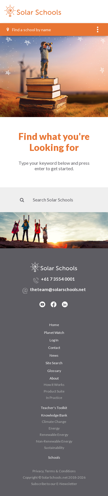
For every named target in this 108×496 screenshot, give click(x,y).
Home (54, 325)
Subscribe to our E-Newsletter (54, 484)
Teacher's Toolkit (54, 408)
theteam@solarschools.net (58, 289)
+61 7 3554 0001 (58, 279)
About (54, 378)
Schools (54, 457)
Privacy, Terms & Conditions (54, 471)
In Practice (54, 397)
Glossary (54, 371)
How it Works (54, 384)
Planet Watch (54, 332)
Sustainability (54, 447)
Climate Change (54, 421)
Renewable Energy (54, 434)
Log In (54, 340)
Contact (54, 347)
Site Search (54, 363)
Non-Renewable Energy (54, 441)
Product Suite (54, 391)
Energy (54, 428)
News (54, 355)
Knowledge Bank (54, 415)
